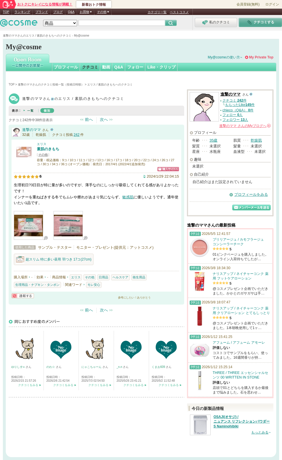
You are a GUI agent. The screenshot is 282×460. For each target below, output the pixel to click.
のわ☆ (51, 366)
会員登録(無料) (248, 4)
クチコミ (90, 67)
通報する (23, 295)
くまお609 (159, 366)
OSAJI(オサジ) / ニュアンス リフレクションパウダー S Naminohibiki (242, 422)
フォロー (135, 67)
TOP (6, 12)
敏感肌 (128, 197)
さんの (245, 126)
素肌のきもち (48, 149)
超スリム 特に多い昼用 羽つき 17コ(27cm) (54, 259)
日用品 (103, 277)
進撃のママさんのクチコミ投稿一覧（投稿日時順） (51, 84)
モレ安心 (93, 284)
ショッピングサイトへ (168, 169)
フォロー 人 (232, 115)
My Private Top (261, 57)
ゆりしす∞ (18, 366)
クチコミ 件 (234, 100)
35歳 (213, 140)
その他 (43, 154)
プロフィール (66, 67)
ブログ (58, 12)
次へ (104, 119)
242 (77, 135)
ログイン (272, 4)
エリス (41, 144)
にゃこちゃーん (91, 366)
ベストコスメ (179, 12)
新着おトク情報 (94, 5)
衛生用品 (139, 277)
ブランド (41, 12)
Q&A (71, 12)
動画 (106, 67)
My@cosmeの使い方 (224, 57)
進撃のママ (31, 130)
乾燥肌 (256, 140)
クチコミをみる (28, 385)
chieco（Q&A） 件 (238, 110)
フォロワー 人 (235, 120)
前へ (89, 119)
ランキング (22, 12)
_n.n (120, 366)
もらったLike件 (240, 105)
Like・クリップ (161, 67)
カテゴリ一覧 (157, 12)
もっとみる (259, 432)
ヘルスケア (120, 277)
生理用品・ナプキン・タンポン (37, 284)
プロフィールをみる (251, 194)
